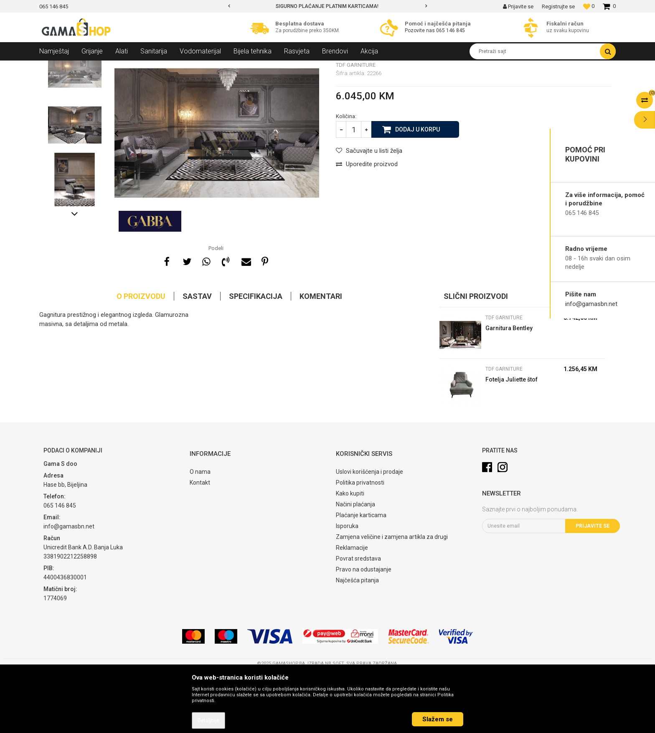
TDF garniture (180, 67)
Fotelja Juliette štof (511, 440)
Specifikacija (255, 356)
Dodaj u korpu (417, 189)
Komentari (321, 356)
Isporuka (347, 586)
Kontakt (200, 543)
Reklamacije (352, 608)
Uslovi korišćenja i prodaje (369, 532)
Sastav (197, 356)
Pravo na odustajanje (363, 630)
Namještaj (115, 67)
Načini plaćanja (355, 564)
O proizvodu (141, 356)
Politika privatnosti (360, 543)
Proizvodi (84, 67)
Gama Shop (52, 67)
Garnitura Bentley (509, 388)
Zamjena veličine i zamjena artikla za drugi (392, 597)
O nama (200, 532)
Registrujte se (558, 6)
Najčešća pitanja (357, 640)
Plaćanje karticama (361, 575)
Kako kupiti (350, 554)
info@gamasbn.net (591, 304)
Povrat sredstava (358, 619)
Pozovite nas (420, 30)
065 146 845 (450, 30)
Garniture (146, 67)
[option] (327, 6)
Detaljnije (208, 720)
